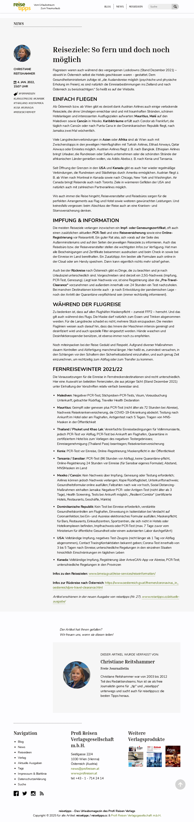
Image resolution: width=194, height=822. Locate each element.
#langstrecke (23, 98)
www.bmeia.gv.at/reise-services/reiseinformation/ (122, 574)
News (19, 24)
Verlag (22, 758)
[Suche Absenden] (175, 6)
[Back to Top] (180, 784)
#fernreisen (27, 94)
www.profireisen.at (84, 773)
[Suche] (160, 6)
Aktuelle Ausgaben (30, 763)
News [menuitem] (120, 6)
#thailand (21, 103)
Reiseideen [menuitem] (136, 6)
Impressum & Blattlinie (32, 774)
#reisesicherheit (25, 112)
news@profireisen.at (85, 769)
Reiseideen (25, 752)
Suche (22, 784)
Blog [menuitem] (107, 6)
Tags (21, 768)
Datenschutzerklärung (32, 779)
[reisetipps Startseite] (24, 6)
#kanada (27, 107)
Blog (21, 742)
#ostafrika (36, 103)
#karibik (39, 98)
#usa (17, 107)
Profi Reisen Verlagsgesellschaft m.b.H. (136, 815)
